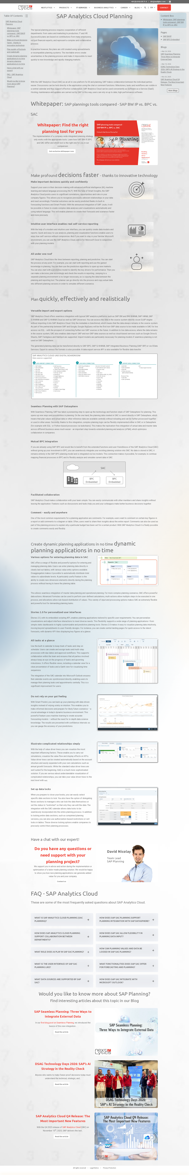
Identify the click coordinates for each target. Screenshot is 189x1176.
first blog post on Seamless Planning (57, 1027)
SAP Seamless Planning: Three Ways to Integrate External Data (170, 56)
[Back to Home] (25, 7)
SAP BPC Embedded (171, 40)
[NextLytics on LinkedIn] (170, 2)
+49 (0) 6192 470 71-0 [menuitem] (139, 1)
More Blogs (173, 91)
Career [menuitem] (124, 8)
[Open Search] (145, 7)
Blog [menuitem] (137, 8)
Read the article (61, 1036)
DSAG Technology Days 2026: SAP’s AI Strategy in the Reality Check (173, 69)
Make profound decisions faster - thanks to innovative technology (17, 42)
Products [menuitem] (64, 8)
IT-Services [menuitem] (81, 8)
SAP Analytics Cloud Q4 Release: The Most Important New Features (172, 82)
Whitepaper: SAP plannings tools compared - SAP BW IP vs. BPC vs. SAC (174, 22)
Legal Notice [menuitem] (94, 1172)
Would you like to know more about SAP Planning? (16, 83)
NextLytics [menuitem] (46, 8)
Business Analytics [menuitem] (104, 8)
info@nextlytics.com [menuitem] (157, 1)
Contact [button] (164, 7)
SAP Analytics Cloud (71, 1131)
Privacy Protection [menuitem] (109, 1172)
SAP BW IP (167, 36)
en (151, 7)
